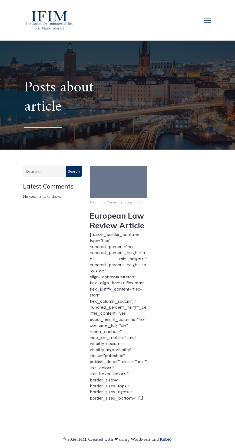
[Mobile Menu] (207, 20)
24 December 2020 (118, 202)
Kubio (166, 439)
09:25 (142, 202)
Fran (94, 202)
